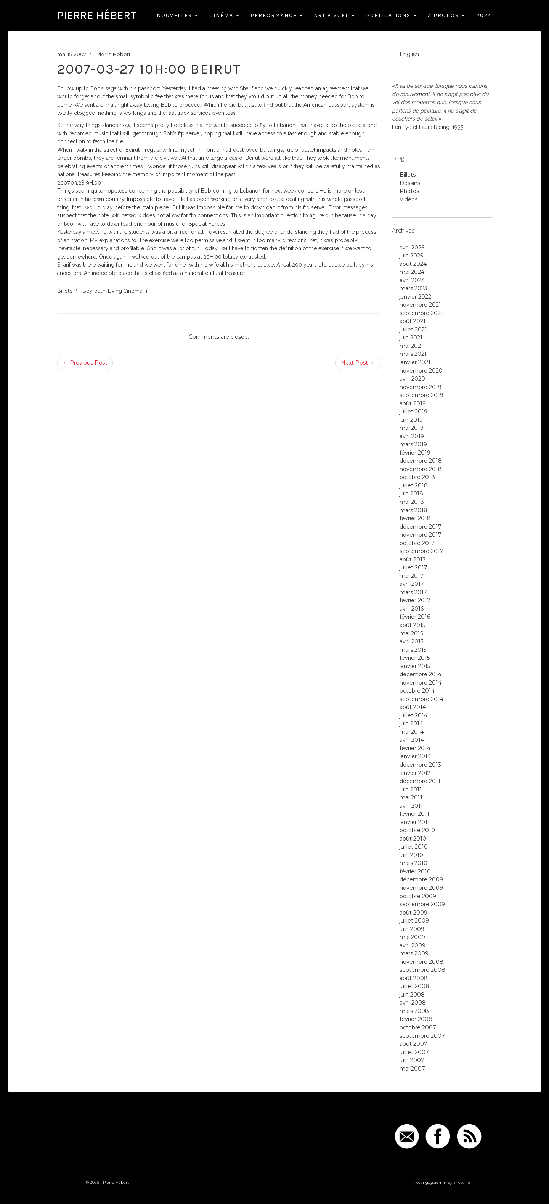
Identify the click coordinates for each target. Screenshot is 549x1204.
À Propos (446, 15)
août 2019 (413, 403)
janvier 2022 (415, 296)
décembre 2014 (420, 674)
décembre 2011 (420, 781)
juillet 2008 (414, 986)
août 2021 (412, 321)
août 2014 (413, 707)
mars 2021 (413, 353)
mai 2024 (412, 271)
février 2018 (415, 518)
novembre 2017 (420, 534)
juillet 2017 (413, 567)
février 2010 (415, 871)
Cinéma (224, 15)
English (409, 54)
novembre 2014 (420, 682)
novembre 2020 (421, 370)
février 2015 (415, 657)
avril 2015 (411, 641)
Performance (276, 15)
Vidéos (408, 199)
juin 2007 (412, 1060)
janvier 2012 (415, 773)
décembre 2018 (421, 460)
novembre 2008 (421, 961)
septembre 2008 (422, 969)
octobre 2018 (417, 477)
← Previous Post (85, 362)
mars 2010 (413, 863)
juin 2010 (411, 855)
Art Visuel (334, 15)
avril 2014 (412, 739)
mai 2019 (412, 427)
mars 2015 (413, 649)
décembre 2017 (420, 526)
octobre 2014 (417, 690)
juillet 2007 (414, 1052)
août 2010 (413, 838)
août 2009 (413, 912)
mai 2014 (412, 731)
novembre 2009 (421, 887)
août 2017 (413, 559)
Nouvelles (177, 15)
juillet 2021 (413, 329)
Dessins (410, 183)
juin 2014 (411, 723)
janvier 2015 (415, 666)
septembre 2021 (421, 313)
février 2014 (415, 748)
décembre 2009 (421, 879)
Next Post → (358, 362)
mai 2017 (412, 575)
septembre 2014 (421, 699)
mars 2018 (413, 510)
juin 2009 (412, 929)
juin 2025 (411, 255)
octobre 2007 (418, 1027)
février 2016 (415, 616)
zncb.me (461, 1182)
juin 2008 (412, 994)
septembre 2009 (422, 904)
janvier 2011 (415, 822)
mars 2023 (413, 288)
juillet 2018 (414, 485)
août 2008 (414, 978)
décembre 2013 (420, 764)
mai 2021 (411, 345)
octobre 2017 (417, 543)
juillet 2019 (413, 411)
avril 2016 (412, 608)
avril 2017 (412, 583)
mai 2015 (411, 633)
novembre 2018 (421, 469)
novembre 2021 (420, 304)
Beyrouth (94, 291)
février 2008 (416, 1019)
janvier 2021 (415, 362)
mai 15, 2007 (71, 54)
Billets (64, 291)
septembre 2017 (421, 551)
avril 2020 (412, 378)
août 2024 (413, 263)
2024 (484, 15)
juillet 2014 (413, 715)
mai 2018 (412, 501)
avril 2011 (411, 805)
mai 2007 (412, 1068)
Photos (409, 191)
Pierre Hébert (96, 15)
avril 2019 (412, 436)
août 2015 (412, 625)
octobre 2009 (418, 896)
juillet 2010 (414, 846)
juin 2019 (411, 419)
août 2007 (413, 1043)
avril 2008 (413, 1002)
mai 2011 (411, 797)
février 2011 (414, 813)
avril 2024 (412, 280)
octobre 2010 (417, 830)
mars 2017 (413, 592)
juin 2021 (411, 337)
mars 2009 (414, 953)
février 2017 (415, 600)
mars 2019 (413, 444)
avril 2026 (412, 247)
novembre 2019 (420, 387)
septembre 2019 (421, 395)
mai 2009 (412, 937)
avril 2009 (412, 945)
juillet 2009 (414, 920)
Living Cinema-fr (128, 291)
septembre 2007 (422, 1035)
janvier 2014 (415, 756)
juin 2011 (411, 789)
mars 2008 (414, 1011)
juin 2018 (411, 493)
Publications (391, 15)
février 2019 (415, 452)
